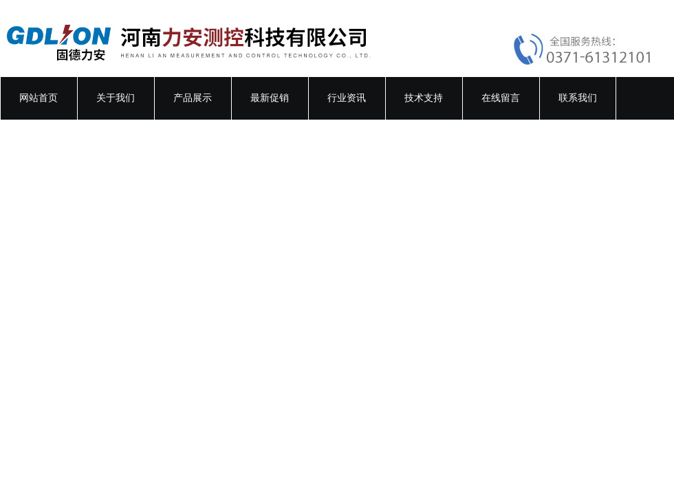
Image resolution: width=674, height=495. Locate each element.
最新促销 (269, 98)
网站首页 (38, 98)
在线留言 (500, 98)
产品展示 (192, 98)
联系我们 (577, 98)
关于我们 (115, 98)
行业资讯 (346, 98)
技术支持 (423, 98)
